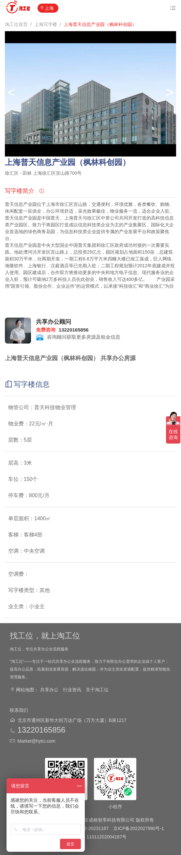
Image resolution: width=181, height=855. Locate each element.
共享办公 (49, 689)
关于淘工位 (97, 689)
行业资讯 (72, 689)
